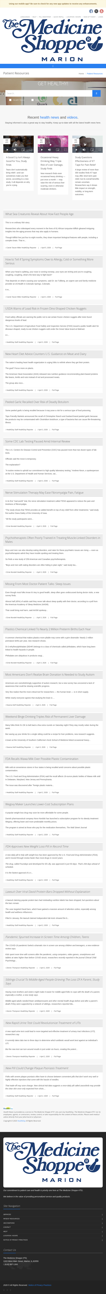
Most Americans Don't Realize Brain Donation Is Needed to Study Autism (50, 674)
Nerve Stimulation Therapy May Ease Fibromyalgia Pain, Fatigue (44, 492)
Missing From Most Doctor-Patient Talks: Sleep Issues (38, 584)
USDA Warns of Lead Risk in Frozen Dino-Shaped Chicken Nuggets (45, 308)
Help (34, 17)
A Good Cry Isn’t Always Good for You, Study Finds (18, 161)
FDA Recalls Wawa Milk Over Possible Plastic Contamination (41, 759)
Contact (6, 1227)
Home (81, 74)
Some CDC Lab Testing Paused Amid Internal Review (37, 441)
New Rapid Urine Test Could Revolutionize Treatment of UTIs (42, 1023)
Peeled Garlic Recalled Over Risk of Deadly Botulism (37, 402)
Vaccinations (8, 1223)
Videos (36, 100)
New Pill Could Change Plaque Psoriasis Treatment (36, 1068)
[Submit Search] (96, 93)
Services (7, 1214)
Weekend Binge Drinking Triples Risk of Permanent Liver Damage (45, 716)
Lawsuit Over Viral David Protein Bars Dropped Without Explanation (47, 892)
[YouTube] (10, 1290)
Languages (25, 17)
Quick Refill (59, 17)
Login (100, 17)
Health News (17, 100)
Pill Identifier (45, 17)
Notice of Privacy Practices (15, 1240)
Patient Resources (11, 1219)
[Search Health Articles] (48, 93)
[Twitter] (7, 1290)
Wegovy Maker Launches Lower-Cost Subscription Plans (39, 804)
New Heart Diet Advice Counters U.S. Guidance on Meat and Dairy (45, 354)
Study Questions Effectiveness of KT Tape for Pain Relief (85, 161)
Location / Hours (74, 17)
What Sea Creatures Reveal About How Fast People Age (39, 214)
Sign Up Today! (90, 17)
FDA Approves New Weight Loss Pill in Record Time (36, 846)
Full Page (58, 248)
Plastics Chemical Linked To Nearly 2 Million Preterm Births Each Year (48, 629)
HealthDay (21, 1121)
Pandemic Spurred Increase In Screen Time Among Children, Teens (47, 937)
